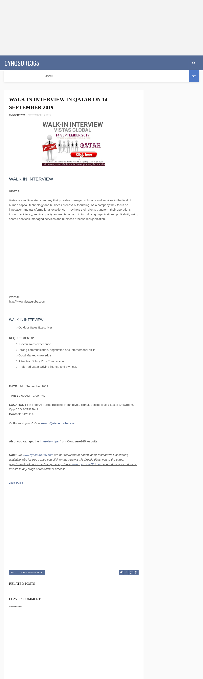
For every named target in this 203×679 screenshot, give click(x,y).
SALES (14, 573)
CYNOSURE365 (21, 62)
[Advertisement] (101, 27)
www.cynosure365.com (38, 455)
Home (11, 76)
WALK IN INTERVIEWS (32, 573)
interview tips (49, 442)
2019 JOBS (16, 483)
